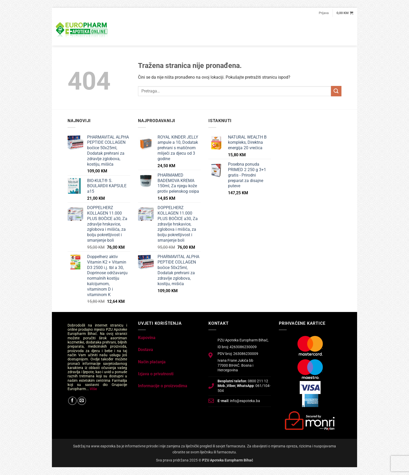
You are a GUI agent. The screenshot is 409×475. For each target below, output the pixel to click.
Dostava (145, 349)
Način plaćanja (152, 361)
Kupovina (146, 337)
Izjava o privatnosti (155, 373)
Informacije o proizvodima (162, 385)
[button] (324, 13)
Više (93, 389)
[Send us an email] (81, 401)
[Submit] (336, 91)
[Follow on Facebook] (72, 401)
